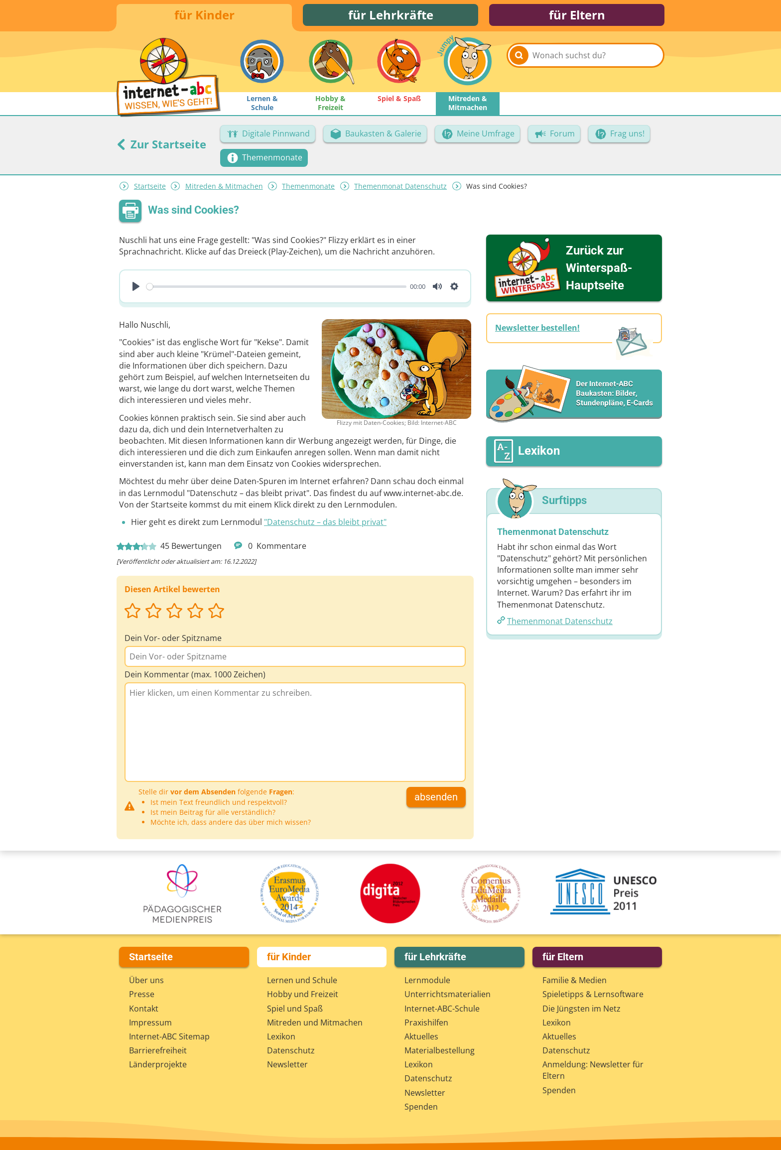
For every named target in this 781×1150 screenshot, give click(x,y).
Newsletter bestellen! (537, 330)
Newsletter (287, 1064)
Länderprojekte (158, 1064)
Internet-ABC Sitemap (169, 1036)
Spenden (421, 1106)
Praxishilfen (426, 1022)
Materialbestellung (439, 1050)
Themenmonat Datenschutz (400, 189)
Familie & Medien (574, 980)
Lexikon (281, 1036)
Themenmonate (308, 189)
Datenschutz (291, 1050)
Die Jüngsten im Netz (581, 1008)
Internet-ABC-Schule (442, 1008)
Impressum (150, 1022)
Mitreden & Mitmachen (224, 189)
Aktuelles (421, 1036)
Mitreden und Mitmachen (315, 1022)
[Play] (136, 289)
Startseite (150, 189)
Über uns (146, 980)
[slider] (276, 289)
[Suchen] (519, 65)
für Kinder (204, 16)
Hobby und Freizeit (302, 994)
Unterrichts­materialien (447, 994)
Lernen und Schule (302, 980)
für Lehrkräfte (390, 16)
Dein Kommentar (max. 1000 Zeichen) (195, 677)
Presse (141, 994)
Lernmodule (427, 980)
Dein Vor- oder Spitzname (173, 640)
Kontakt (143, 1008)
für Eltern (577, 16)
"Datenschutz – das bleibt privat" (325, 524)
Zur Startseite (161, 146)
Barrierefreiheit (158, 1050)
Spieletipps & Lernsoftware (593, 994)
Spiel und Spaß (295, 1008)
